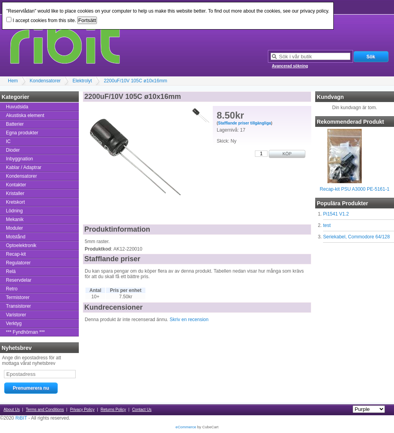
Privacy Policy (82, 409)
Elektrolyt (82, 81)
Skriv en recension (188, 319)
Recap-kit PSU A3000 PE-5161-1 (355, 189)
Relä (11, 271)
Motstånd (15, 237)
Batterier (15, 124)
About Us (12, 409)
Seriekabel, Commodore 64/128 (356, 237)
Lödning (14, 211)
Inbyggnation (19, 159)
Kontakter (16, 185)
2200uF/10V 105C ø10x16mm (135, 81)
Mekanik (15, 219)
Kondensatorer (45, 81)
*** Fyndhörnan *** (25, 332)
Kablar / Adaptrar (23, 167)
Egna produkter (22, 133)
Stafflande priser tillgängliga (244, 123)
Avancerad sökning (290, 66)
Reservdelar (19, 280)
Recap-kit (16, 254)
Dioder (13, 150)
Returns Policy (113, 409)
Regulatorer (18, 263)
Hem (13, 81)
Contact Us (141, 409)
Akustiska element (25, 115)
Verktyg (14, 323)
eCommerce (186, 427)
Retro (11, 289)
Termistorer (18, 297)
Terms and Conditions (45, 409)
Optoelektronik (21, 245)
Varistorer (16, 315)
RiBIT (21, 418)
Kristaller (15, 193)
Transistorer (18, 306)
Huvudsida (17, 107)
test (327, 225)
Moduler (14, 228)
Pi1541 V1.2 (336, 214)
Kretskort (15, 202)
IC (8, 141)
